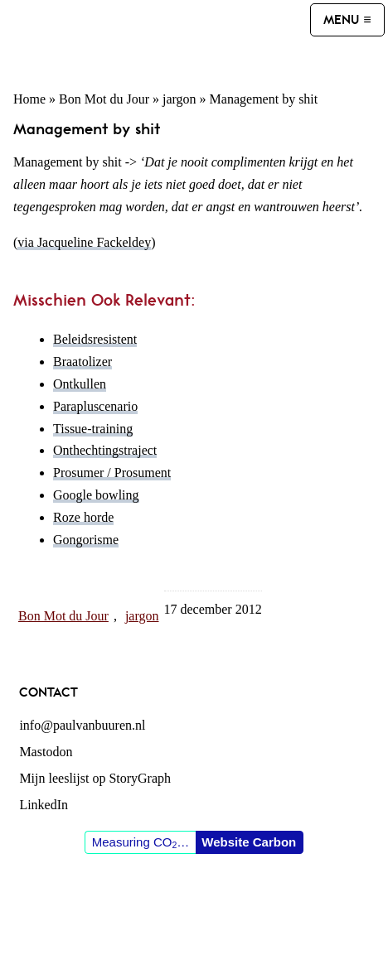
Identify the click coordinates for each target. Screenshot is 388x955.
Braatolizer (82, 362)
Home (29, 99)
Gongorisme (86, 540)
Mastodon (45, 752)
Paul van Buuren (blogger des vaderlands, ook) (156, 38)
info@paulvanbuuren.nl (82, 725)
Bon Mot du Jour (104, 99)
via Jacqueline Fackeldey (84, 242)
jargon (179, 99)
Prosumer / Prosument (112, 472)
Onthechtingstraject (105, 450)
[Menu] (347, 19)
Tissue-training (93, 429)
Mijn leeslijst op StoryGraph (95, 778)
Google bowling (96, 495)
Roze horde (83, 517)
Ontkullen (79, 384)
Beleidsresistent (95, 339)
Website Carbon (248, 842)
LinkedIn (43, 805)
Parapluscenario (95, 406)
